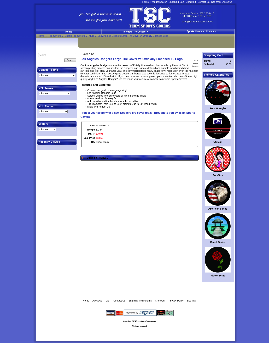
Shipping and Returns (140, 300)
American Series (217, 208)
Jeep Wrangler (217, 108)
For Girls (218, 175)
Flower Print (218, 275)
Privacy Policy (176, 300)
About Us (227, 2)
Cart (108, 300)
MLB (91, 35)
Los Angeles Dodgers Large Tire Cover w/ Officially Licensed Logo (133, 35)
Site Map (216, 2)
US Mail (217, 141)
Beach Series (217, 242)
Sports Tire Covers (75, 35)
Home (145, 2)
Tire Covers (54, 35)
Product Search (158, 2)
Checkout (191, 2)
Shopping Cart (176, 2)
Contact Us (203, 2)
